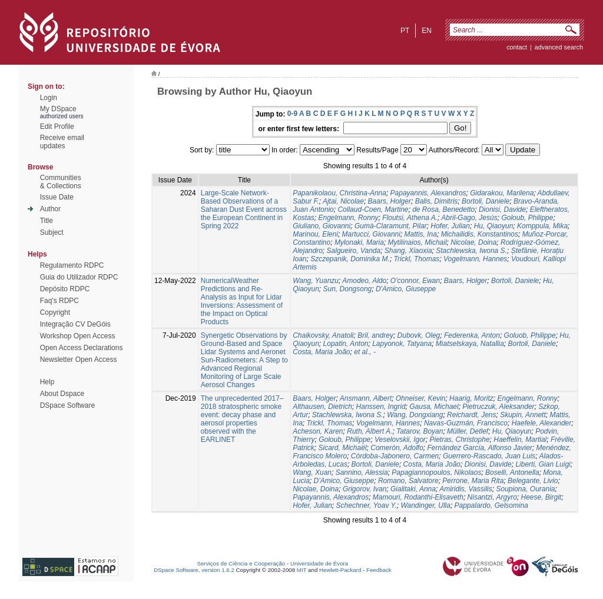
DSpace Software (67, 405)
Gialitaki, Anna (413, 489)
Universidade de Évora (319, 563)
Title (46, 221)
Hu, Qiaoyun (493, 226)
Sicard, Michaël (343, 448)
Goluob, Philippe (530, 335)
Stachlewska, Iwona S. (471, 251)
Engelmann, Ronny (349, 218)
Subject (52, 232)
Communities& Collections (60, 182)
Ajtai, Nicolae (343, 201)
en (427, 30)
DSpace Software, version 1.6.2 (194, 570)
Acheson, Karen (318, 431)
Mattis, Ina (421, 234)
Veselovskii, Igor (400, 439)
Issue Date (57, 197)
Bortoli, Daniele (485, 201)
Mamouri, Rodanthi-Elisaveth (418, 497)
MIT (302, 570)
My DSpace (58, 109)
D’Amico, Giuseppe (344, 481)
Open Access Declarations (81, 348)
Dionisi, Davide (502, 209)
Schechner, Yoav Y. (366, 505)
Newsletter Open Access (78, 359)
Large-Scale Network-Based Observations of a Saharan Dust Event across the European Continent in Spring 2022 (244, 209)
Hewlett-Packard (340, 570)
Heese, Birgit (541, 497)
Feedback (379, 570)
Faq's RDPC (59, 301)
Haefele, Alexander (542, 423)
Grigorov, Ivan (364, 489)
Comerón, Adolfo (396, 448)
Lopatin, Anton (346, 344)
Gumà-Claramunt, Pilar (390, 226)
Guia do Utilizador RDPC (79, 277)
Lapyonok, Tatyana (402, 344)
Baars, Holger (389, 201)
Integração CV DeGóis (75, 324)
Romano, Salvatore (408, 481)
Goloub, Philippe (527, 218)
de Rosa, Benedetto (443, 209)
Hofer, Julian (450, 226)
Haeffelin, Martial (519, 439)
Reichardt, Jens (471, 415)
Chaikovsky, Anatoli (323, 335)
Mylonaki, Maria (359, 242)
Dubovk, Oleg (418, 335)
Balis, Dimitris (436, 201)
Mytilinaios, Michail (417, 242)
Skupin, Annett (523, 415)
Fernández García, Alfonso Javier (480, 448)
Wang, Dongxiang (415, 415)
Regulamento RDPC (72, 265)
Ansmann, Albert (366, 398)
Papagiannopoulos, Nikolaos (436, 472)
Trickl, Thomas (417, 259)
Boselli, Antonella (512, 472)
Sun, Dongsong (347, 289)
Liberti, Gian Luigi (542, 464)
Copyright (55, 312)
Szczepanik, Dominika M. (350, 259)
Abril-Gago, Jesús (469, 218)
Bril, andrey (375, 335)
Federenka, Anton (472, 335)
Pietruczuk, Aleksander (498, 406)
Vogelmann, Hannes (475, 259)
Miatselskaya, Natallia (470, 344)
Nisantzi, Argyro (492, 497)
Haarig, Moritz (471, 398)
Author (50, 209)
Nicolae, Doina (473, 242)
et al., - (365, 352)
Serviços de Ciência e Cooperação (241, 563)
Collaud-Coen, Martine (372, 209)
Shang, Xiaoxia (408, 251)
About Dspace (62, 394)
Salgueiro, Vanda (354, 251)
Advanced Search (559, 47)
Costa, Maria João (321, 352)
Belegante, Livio (533, 481)
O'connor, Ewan (415, 281)
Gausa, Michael (433, 406)
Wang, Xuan (312, 472)
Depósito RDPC (65, 289)
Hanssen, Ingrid (381, 406)
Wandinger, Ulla (425, 505)
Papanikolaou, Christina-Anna (339, 193)
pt (404, 30)
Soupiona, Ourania (525, 489)
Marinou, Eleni (315, 234)
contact (516, 47)
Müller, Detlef (467, 431)
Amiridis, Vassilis (465, 489)
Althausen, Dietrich (322, 406)
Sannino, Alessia (362, 472)
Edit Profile (57, 126)
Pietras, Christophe (460, 439)
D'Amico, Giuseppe (406, 289)
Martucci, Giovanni (371, 234)
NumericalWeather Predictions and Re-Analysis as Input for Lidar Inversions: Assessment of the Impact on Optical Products (242, 301)
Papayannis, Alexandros (428, 193)
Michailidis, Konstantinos (479, 234)
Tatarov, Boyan (419, 431)
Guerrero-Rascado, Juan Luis (489, 456)
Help (47, 382)
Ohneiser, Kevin (421, 398)
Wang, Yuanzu (316, 281)
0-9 (292, 113)
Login (48, 98)
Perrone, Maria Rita (472, 481)
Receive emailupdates (62, 142)
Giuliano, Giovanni (321, 226)
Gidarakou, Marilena (502, 193)
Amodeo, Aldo (364, 281)
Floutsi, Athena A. (410, 218)
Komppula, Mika (542, 226)
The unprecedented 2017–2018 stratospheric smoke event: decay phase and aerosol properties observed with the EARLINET (242, 419)
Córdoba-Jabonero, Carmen (395, 456)
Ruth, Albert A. (369, 431)
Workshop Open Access (77, 336)
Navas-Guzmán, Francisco (466, 423)
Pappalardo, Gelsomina (491, 505)
